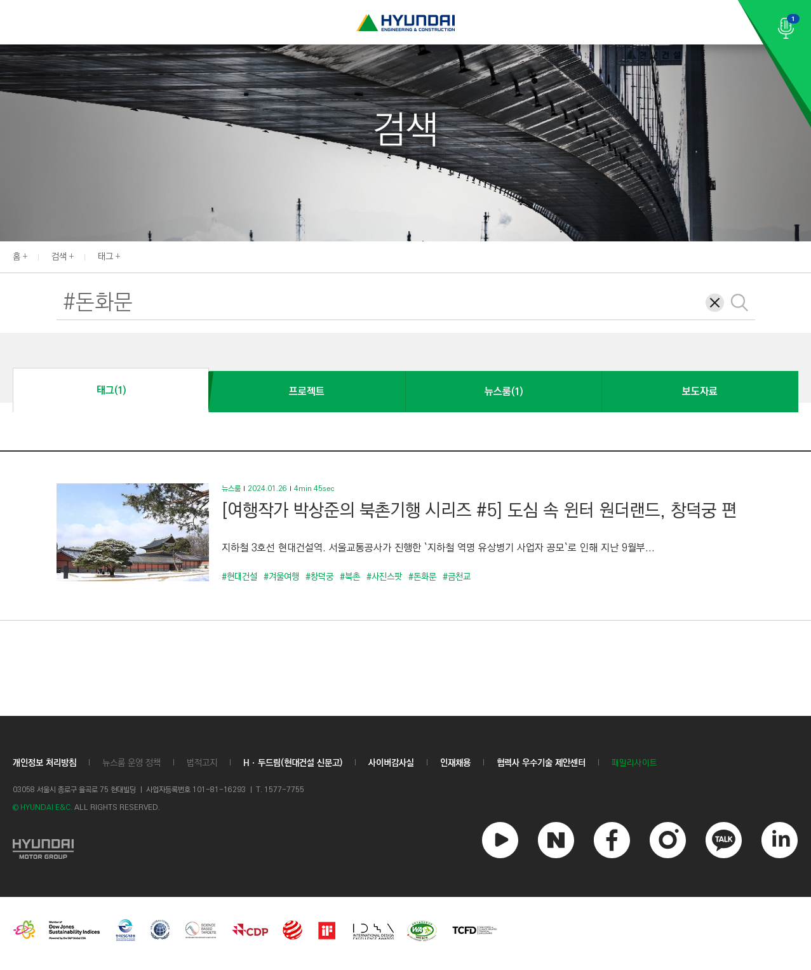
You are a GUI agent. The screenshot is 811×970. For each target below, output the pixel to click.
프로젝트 (307, 392)
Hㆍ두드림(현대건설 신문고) (292, 763)
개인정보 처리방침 (44, 763)
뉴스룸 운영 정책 (131, 763)
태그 (105, 257)
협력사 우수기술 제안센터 (541, 763)
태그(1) (111, 390)
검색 (59, 257)
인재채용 (455, 763)
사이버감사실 (391, 763)
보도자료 (700, 392)
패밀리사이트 (634, 763)
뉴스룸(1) (504, 392)
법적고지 (202, 763)
